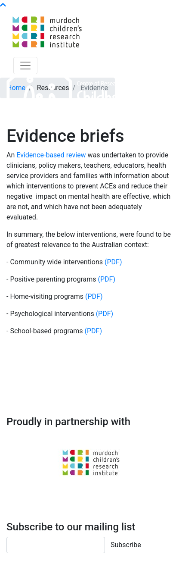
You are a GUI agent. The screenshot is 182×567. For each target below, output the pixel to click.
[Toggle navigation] (25, 65)
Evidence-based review (51, 155)
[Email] (55, 545)
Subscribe (126, 545)
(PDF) (113, 262)
